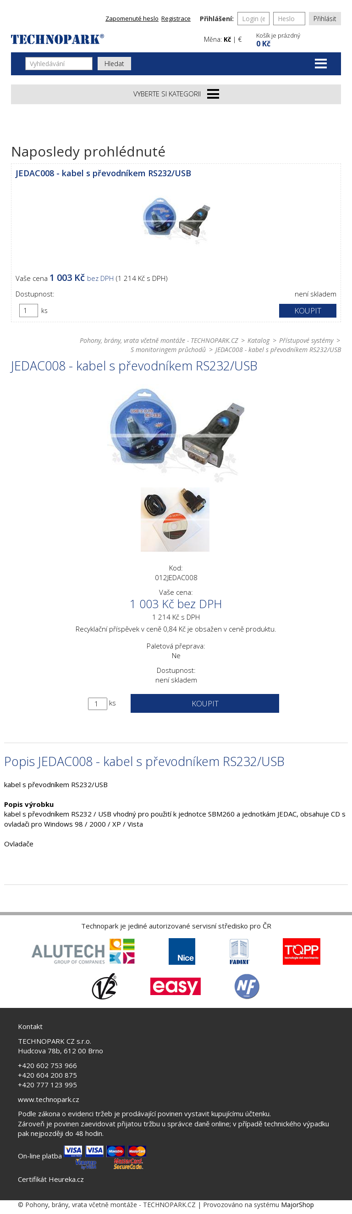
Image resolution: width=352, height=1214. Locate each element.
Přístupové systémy (306, 340)
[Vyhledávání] (59, 63)
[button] (297, 38)
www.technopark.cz (48, 1099)
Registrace (176, 18)
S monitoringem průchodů (168, 349)
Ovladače (18, 843)
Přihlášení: (217, 18)
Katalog (259, 340)
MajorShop (297, 1204)
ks (44, 310)
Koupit (307, 310)
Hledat (114, 63)
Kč (227, 39)
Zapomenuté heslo (132, 18)
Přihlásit (325, 18)
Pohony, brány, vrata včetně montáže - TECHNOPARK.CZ (159, 340)
